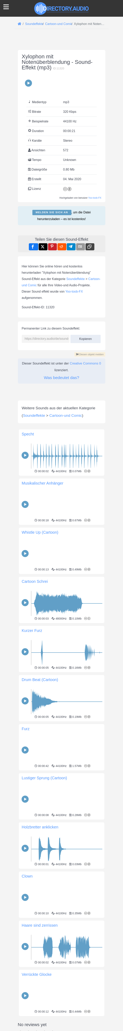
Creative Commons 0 (85, 363)
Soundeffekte (75, 279)
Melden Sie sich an (52, 212)
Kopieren (85, 338)
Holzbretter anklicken (40, 827)
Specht (28, 434)
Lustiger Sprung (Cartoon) (44, 778)
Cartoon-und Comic (65, 415)
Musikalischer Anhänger (42, 483)
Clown (27, 876)
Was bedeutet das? (61, 377)
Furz (26, 729)
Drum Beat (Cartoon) (40, 680)
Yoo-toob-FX (94, 197)
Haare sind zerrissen (40, 925)
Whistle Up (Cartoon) (40, 532)
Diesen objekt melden (90, 354)
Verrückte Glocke (37, 974)
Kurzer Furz (32, 630)
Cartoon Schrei (35, 581)
